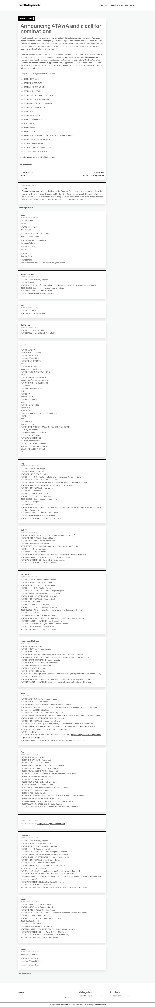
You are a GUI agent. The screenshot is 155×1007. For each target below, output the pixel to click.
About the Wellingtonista (122, 5)
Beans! (23, 175)
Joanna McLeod (28, 191)
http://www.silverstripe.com (32, 738)
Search (21, 992)
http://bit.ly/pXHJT (87, 726)
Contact (104, 5)
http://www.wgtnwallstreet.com (51, 824)
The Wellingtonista (63, 1005)
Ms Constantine (27, 275)
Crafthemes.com (99, 1005)
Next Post (99, 172)
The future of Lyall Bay (92, 175)
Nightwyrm (25, 325)
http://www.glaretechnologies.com (86, 735)
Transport (27, 165)
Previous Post (27, 172)
